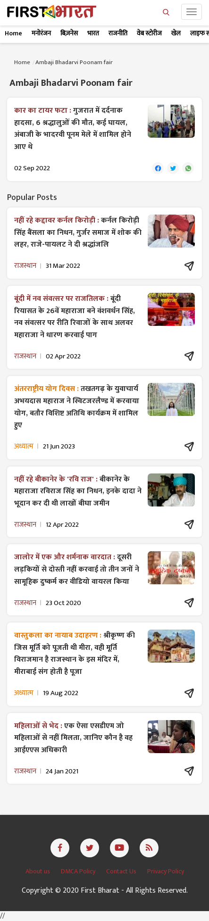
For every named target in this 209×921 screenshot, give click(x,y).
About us (38, 871)
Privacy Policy (165, 871)
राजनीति (118, 33)
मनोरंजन (41, 33)
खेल (176, 33)
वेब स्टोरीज (149, 33)
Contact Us (122, 871)
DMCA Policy (79, 871)
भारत (93, 33)
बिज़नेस (69, 33)
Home (13, 33)
